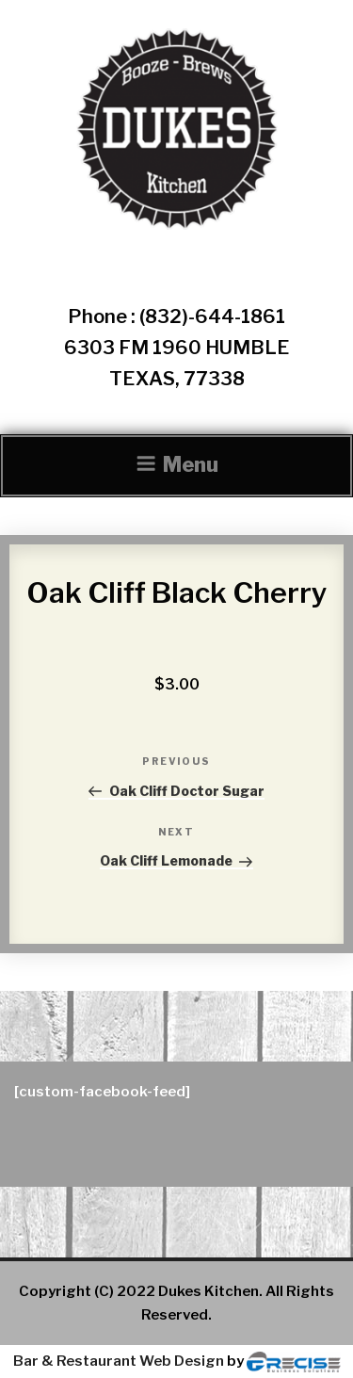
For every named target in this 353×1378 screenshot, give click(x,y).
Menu (177, 464)
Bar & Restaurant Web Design (118, 1361)
